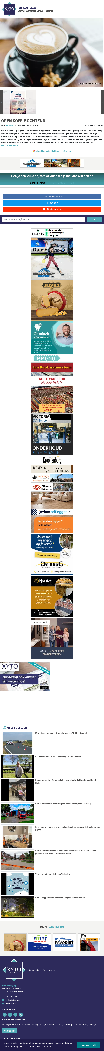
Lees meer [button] (46, 1047)
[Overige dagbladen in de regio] (50, 1030)
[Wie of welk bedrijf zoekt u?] (43, 219)
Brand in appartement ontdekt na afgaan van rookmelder (60, 897)
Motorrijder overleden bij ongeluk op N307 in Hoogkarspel (61, 733)
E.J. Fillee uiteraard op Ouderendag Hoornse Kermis (58, 757)
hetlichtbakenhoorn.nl (11, 145)
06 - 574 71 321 (62, 183)
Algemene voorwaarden (27, 1038)
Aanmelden (9, 1012)
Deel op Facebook (52, 196)
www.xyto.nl (11, 985)
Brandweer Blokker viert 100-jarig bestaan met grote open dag (63, 804)
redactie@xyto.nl (13, 982)
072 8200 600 (12, 978)
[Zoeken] (94, 219)
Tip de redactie (52, 209)
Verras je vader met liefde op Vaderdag (52, 874)
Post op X (52, 203)
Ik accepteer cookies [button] (88, 1045)
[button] (1, 102)
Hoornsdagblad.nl (27, 8)
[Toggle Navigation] (95, 9)
